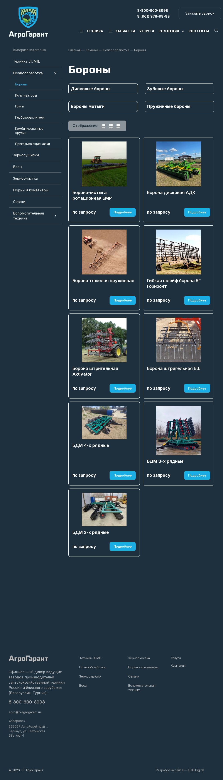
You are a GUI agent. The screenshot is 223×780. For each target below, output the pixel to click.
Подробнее (122, 225)
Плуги (19, 106)
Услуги (176, 658)
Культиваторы (26, 95)
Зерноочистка (25, 178)
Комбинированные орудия (29, 131)
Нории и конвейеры (30, 190)
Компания (178, 665)
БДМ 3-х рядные (165, 518)
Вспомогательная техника (28, 215)
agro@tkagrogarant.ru (25, 712)
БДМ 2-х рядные (91, 600)
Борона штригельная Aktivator (96, 413)
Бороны (21, 84)
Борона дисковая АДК (171, 205)
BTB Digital (196, 770)
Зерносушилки (26, 155)
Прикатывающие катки (32, 144)
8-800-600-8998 (27, 702)
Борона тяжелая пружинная (104, 308)
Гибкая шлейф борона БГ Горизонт (174, 310)
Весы (17, 167)
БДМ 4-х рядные (91, 498)
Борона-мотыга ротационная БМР (92, 208)
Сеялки (19, 201)
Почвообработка (28, 73)
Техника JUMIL (26, 61)
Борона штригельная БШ (174, 410)
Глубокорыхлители (29, 117)
